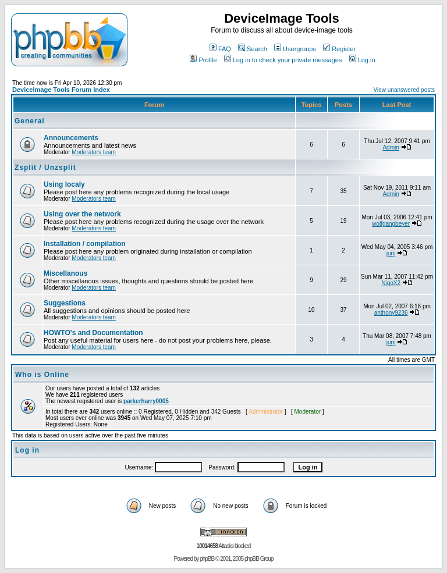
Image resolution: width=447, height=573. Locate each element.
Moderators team (94, 152)
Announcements (71, 138)
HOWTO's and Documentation (93, 333)
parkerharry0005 (146, 401)
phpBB (207, 559)
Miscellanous (65, 273)
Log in (362, 59)
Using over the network (82, 214)
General (30, 121)
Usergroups (295, 48)
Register (339, 48)
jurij (391, 253)
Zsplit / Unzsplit (45, 167)
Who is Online (42, 375)
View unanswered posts (404, 90)
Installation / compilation (85, 244)
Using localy (64, 184)
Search (252, 48)
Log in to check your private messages (283, 59)
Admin (390, 147)
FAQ (220, 48)
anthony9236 (391, 312)
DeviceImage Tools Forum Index (61, 89)
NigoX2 (390, 283)
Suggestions (65, 303)
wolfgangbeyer (391, 223)
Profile (203, 59)
